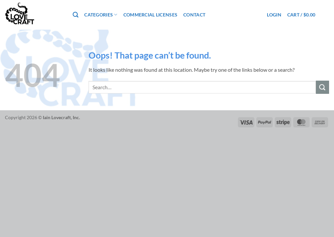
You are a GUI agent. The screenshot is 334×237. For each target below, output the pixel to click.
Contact (194, 14)
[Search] (75, 15)
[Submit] (322, 87)
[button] (274, 15)
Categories (100, 15)
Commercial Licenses (150, 14)
